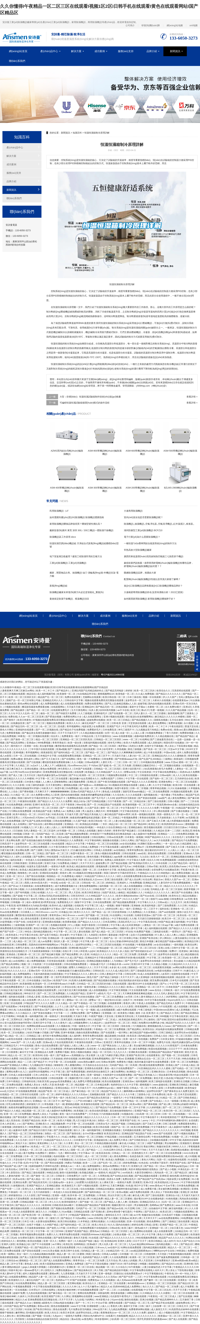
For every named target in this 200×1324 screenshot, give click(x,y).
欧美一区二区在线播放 (13, 1032)
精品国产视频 (119, 1123)
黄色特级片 (193, 876)
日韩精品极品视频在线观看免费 (40, 990)
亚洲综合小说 (173, 1195)
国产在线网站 (69, 759)
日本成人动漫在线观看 (20, 1075)
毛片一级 (59, 1104)
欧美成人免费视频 (115, 1159)
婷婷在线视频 (71, 1058)
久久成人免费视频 (145, 694)
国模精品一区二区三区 (140, 967)
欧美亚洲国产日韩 (51, 1296)
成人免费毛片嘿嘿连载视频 (87, 1081)
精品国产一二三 (87, 948)
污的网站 (90, 1299)
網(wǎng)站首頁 (18, 51)
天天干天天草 (66, 1299)
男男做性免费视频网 (74, 1049)
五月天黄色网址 (79, 710)
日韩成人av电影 (110, 1254)
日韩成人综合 (161, 1035)
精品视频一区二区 (84, 1084)
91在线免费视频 (14, 804)
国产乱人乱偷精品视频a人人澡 (121, 703)
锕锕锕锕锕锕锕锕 (60, 791)
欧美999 (46, 1205)
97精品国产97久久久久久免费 (39, 1003)
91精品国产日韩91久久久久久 (100, 876)
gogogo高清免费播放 (61, 1081)
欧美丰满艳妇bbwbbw (127, 895)
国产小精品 (67, 908)
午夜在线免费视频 (161, 1136)
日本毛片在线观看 (179, 980)
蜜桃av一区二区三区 (77, 1000)
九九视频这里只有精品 (147, 729)
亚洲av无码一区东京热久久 (42, 970)
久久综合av (81, 1159)
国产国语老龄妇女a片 (142, 951)
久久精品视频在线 (164, 736)
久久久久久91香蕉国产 (168, 1045)
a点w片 (35, 765)
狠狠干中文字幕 (83, 902)
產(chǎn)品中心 (49, 51)
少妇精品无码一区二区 (117, 1250)
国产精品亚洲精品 (190, 1013)
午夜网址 (138, 1211)
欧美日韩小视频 (16, 889)
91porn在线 (117, 1299)
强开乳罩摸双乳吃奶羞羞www (70, 977)
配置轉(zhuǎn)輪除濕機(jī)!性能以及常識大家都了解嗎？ (152, 579)
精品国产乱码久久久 (111, 1091)
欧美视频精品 (47, 1088)
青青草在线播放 (122, 1042)
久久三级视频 (85, 713)
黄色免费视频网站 (88, 886)
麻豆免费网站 (118, 1071)
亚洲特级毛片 (101, 713)
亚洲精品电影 (150, 882)
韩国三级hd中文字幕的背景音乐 (34, 798)
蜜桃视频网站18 (106, 694)
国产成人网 (165, 1104)
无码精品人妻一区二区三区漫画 (166, 889)
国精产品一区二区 (120, 1127)
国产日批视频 (34, 762)
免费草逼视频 (175, 723)
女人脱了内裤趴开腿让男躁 (111, 1055)
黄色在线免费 (60, 1309)
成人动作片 (169, 1241)
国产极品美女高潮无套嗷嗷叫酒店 (39, 733)
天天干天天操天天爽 (159, 1149)
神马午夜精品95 (14, 957)
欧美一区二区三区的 (144, 690)
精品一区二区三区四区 (47, 739)
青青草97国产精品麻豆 (125, 830)
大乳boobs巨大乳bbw (33, 817)
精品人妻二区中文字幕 (11, 1263)
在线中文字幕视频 (154, 746)
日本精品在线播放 (58, 1029)
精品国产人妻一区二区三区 (43, 1276)
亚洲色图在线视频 (51, 921)
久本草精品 (84, 1221)
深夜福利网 (104, 1293)
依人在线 (122, 967)
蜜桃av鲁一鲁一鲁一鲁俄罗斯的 (40, 837)
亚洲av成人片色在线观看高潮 (58, 1042)
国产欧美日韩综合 (42, 1309)
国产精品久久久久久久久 (169, 694)
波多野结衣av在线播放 (186, 1032)
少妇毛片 (5, 967)
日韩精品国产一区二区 (11, 879)
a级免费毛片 (127, 847)
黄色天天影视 (80, 1237)
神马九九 (65, 1149)
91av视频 (67, 1211)
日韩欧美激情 (20, 863)
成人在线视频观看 (106, 1009)
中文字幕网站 (8, 1016)
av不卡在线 (123, 710)
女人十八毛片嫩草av (89, 1286)
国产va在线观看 (167, 912)
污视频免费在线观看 (116, 775)
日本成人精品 (188, 1065)
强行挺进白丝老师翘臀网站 (140, 716)
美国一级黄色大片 (166, 814)
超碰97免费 (19, 1293)
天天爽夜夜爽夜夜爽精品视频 (137, 993)
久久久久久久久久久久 (29, 1322)
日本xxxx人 (101, 1247)
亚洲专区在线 (47, 918)
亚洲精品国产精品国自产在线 (137, 1133)
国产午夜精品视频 (44, 1006)
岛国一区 (162, 1159)
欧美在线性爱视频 (99, 1110)
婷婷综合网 (112, 908)
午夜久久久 (146, 811)
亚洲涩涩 (108, 1042)
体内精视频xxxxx (136, 1283)
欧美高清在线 (103, 1153)
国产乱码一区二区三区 (110, 1162)
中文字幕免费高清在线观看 (34, 1078)
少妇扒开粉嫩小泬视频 (37, 1032)
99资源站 (181, 1250)
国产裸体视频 (27, 791)
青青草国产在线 (128, 1120)
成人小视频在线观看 (169, 1312)
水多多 (112, 967)
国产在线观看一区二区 (121, 713)
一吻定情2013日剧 (112, 1000)
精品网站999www (146, 1244)
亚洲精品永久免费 (44, 1052)
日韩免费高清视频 (185, 834)
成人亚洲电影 (143, 977)
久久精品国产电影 (83, 1241)
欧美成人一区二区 (40, 1146)
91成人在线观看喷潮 (148, 974)
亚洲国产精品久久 (36, 1185)
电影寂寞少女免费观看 (94, 726)
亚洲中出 (104, 1185)
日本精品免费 (102, 1084)
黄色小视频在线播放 (81, 1052)
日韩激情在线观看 (149, 775)
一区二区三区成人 (167, 1296)
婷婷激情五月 (20, 1127)
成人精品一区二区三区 (25, 941)
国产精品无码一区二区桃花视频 (112, 707)
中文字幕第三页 (79, 935)
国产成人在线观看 (178, 1319)
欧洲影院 (185, 1189)
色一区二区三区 (48, 726)
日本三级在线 (134, 697)
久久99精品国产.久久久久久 (100, 895)
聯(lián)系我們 (17, 61)
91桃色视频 (172, 1198)
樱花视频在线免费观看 (13, 853)
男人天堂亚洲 (146, 1260)
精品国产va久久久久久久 (172, 1237)
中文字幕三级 (58, 1071)
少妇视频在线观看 (158, 1140)
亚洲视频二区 (109, 1013)
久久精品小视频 (159, 964)
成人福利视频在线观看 (156, 928)
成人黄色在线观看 (29, 918)
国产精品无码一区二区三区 (25, 726)
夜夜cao (178, 729)
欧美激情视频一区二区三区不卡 (139, 804)
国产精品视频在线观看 (146, 1176)
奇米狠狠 (139, 1000)
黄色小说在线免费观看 (47, 1045)
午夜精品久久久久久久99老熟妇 (154, 873)
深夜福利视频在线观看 (95, 742)
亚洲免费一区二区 (147, 954)
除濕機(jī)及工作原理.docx (63, 537)
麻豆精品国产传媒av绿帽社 (169, 941)
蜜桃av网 (54, 1273)
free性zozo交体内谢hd (30, 772)
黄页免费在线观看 (159, 980)
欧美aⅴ (131, 987)
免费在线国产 (108, 778)
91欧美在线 (57, 814)
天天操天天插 (74, 707)
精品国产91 (115, 1172)
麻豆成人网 (139, 1195)
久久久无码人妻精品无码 (167, 993)
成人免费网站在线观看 (141, 1231)
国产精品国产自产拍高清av (152, 1179)
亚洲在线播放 (32, 768)
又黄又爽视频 (117, 1185)
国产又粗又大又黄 (175, 847)
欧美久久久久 (74, 723)
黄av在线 (75, 1319)
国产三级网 (37, 850)
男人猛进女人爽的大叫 (94, 811)
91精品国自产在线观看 (110, 804)
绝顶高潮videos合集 (167, 804)
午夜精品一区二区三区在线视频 (102, 843)
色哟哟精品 (80, 1244)
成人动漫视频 (181, 1006)
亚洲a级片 (92, 1244)
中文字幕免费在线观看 (155, 1276)
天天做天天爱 (72, 814)
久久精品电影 (51, 1159)
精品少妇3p (80, 801)
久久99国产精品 (50, 1224)
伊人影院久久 (48, 1270)
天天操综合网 (31, 908)
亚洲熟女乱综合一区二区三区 (150, 1058)
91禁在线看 (34, 1296)
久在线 (145, 889)
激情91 (50, 879)
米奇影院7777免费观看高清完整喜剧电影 (111, 834)
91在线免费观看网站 (26, 1283)
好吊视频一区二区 (66, 830)
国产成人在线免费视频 (57, 889)
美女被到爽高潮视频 (144, 1045)
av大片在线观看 (162, 840)
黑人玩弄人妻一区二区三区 (113, 1244)
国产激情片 (10, 720)
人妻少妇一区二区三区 (139, 755)
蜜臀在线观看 (116, 1303)
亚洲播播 (129, 1058)
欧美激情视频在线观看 (163, 977)
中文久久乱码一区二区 (27, 713)
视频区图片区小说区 (79, 1078)
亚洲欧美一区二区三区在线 (80, 1267)
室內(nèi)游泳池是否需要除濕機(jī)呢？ (143, 517)
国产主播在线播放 (180, 811)
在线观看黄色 (153, 1055)
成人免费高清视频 (181, 873)
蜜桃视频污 (146, 1084)
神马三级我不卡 (126, 729)
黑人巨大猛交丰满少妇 (84, 1120)
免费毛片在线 (164, 1042)
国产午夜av (117, 1058)
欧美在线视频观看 (111, 1081)
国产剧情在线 (88, 928)
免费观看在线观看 (80, 837)
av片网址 (57, 1244)
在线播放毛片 (65, 1127)
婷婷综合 (167, 961)
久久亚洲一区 (58, 1000)
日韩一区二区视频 (139, 788)
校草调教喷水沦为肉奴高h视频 (77, 827)
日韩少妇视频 (38, 892)
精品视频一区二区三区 (34, 1110)
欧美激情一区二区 (66, 694)
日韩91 (120, 778)
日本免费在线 (159, 1094)
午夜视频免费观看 (22, 1286)
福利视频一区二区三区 (111, 886)
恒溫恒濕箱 (59, 307)
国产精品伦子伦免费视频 (73, 729)
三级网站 (168, 759)
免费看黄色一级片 (71, 736)
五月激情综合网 (142, 1136)
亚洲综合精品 (62, 1088)
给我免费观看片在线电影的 (94, 1228)
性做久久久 (6, 1162)
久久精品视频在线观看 (92, 733)
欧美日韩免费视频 (140, 1127)
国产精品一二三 (94, 1149)
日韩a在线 (114, 1228)
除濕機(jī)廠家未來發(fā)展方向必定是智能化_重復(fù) (77, 592)
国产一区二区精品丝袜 (134, 801)
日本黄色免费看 (189, 1045)
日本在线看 (162, 863)
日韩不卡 (178, 970)
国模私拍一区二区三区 (22, 1231)
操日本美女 (162, 876)
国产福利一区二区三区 (161, 778)
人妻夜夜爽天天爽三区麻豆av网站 (17, 690)
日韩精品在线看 (81, 1211)
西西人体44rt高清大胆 (36, 882)
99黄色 (21, 736)
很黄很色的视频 (28, 938)
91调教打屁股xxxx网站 (150, 843)
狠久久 (77, 1130)
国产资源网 (12, 938)
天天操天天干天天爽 (86, 1273)
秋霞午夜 (59, 788)
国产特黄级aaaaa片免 (126, 759)
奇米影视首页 (26, 1006)
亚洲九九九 (28, 1189)
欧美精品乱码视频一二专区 (94, 824)
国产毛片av (126, 866)
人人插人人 (174, 850)
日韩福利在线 (29, 1081)
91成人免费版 (69, 1136)
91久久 (111, 1224)
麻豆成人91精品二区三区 (132, 1143)
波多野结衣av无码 (49, 957)
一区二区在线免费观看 (158, 791)
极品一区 (98, 1241)
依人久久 (177, 775)
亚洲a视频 (61, 749)
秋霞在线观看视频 (157, 1049)
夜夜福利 (179, 759)
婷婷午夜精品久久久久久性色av (72, 1094)
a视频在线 (61, 765)
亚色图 (61, 726)
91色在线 (4, 899)
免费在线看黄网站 (94, 703)
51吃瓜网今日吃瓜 (113, 1149)
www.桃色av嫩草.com (89, 1062)
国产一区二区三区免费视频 (51, 993)
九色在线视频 (24, 1009)
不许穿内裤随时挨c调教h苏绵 (172, 1120)
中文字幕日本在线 (29, 935)
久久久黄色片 (60, 1022)
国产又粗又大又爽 (156, 821)
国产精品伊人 (63, 690)
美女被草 (65, 935)
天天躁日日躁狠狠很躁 (149, 918)
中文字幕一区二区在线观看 (63, 1062)
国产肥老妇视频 (53, 716)
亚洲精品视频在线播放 (182, 856)
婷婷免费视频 (130, 1162)
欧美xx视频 (123, 1192)
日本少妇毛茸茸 (105, 749)
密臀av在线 (130, 772)
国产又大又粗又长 (50, 759)
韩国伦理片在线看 (29, 1088)
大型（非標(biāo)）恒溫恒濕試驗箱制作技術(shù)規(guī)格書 (90, 396)
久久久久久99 (69, 1286)
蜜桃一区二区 (186, 762)
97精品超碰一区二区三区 (110, 948)
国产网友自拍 (110, 1045)
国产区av (13, 886)
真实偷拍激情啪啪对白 (121, 1110)
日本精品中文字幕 (47, 755)
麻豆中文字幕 (27, 1052)
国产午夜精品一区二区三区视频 (90, 1003)
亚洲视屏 (18, 977)
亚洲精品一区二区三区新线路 (162, 1283)
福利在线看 (16, 860)
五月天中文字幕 (96, 1159)
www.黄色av (156, 1185)
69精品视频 (19, 866)
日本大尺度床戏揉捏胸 (11, 1101)
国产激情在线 (74, 1133)
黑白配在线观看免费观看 (152, 1065)
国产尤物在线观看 (63, 1130)
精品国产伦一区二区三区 (51, 697)
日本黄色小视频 (33, 781)
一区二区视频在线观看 (38, 736)
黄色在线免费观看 (157, 853)
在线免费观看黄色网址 (102, 1006)
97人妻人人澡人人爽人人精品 (170, 935)
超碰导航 (142, 703)
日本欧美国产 (173, 987)
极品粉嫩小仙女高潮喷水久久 (85, 778)
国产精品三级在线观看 (33, 1172)
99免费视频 (35, 1127)
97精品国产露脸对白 (80, 1215)
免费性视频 (193, 1250)
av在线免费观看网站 (169, 1218)
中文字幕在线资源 (129, 811)
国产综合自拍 (36, 824)
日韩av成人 (164, 902)
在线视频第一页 (190, 765)
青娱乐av (159, 879)
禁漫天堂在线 (192, 726)
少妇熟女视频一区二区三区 (126, 1234)
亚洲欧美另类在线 (124, 1016)
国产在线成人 (156, 1101)
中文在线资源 (144, 772)
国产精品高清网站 (15, 742)
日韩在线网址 (98, 837)
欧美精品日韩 (192, 941)
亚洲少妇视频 (147, 1299)
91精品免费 (97, 1198)
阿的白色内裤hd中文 (94, 1316)
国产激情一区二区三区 (22, 739)
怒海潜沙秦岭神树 (67, 1290)
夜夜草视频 (190, 889)
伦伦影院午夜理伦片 (120, 1296)
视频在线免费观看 (56, 723)
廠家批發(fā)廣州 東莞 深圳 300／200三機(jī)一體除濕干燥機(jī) (81, 530)
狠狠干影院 (122, 1088)
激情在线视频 (131, 1299)
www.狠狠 (163, 899)
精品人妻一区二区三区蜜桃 (119, 1198)
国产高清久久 (152, 1211)
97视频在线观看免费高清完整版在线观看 (54, 720)
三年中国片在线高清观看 (42, 749)
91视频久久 (55, 1211)
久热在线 (168, 1078)
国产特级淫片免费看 (66, 713)
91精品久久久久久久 (101, 954)
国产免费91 (39, 856)
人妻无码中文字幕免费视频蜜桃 (174, 882)
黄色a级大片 (141, 1228)
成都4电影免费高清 (144, 736)
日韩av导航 (153, 866)
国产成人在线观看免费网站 (58, 1260)
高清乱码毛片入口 (127, 921)
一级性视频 (178, 944)
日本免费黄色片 (162, 1260)
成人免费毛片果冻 (118, 1140)
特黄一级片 (17, 908)
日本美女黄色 (167, 1039)
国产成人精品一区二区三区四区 (108, 931)
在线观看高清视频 (162, 967)
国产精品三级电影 (109, 977)
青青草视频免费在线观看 (32, 1234)
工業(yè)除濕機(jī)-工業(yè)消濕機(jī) (68, 563)
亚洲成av (31, 742)
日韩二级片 (145, 1306)
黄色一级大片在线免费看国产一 (121, 1068)
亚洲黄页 (137, 1182)
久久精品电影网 (192, 961)
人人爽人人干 (47, 765)
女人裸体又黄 (107, 1182)
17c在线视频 (161, 951)
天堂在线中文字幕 (22, 1159)
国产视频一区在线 (41, 1316)
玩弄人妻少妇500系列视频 (102, 710)
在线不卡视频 (34, 1224)
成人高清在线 (13, 1120)
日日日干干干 (176, 1049)
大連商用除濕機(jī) (133, 511)
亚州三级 (127, 1215)
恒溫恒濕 (72, 291)
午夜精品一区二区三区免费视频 (109, 1029)
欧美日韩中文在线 (70, 1250)
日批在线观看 (120, 983)
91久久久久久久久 (17, 970)
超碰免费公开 (103, 863)
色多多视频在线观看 (57, 948)
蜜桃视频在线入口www (159, 1026)
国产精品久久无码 (169, 1013)
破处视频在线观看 (75, 938)
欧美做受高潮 (38, 1198)
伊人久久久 (55, 1202)
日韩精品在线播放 (105, 1189)
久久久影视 (19, 785)
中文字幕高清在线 (147, 921)
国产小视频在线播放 (184, 1133)
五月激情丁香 (187, 1299)
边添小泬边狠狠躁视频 (142, 935)
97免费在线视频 (178, 876)
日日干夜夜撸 (114, 801)
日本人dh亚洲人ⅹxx (44, 1075)
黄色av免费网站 (111, 1166)
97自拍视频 (129, 944)
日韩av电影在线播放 (63, 1303)
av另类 (188, 899)
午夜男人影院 (157, 1088)
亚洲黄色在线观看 (94, 1068)
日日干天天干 (36, 1140)
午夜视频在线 (66, 1159)
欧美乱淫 (187, 830)
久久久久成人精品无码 (117, 970)
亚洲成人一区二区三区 (31, 1149)
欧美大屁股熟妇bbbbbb (52, 1263)
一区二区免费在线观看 (11, 1084)
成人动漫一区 (122, 733)
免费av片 (140, 847)
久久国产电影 (80, 821)
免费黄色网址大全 (72, 716)
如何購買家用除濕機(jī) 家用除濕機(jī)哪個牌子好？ (149, 598)
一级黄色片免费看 (72, 1316)
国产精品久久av (23, 1303)
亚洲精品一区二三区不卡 (145, 908)
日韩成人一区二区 (153, 886)
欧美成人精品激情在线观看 (81, 866)
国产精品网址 (134, 1029)
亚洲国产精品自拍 (76, 961)
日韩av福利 (166, 775)
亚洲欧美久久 (43, 1123)
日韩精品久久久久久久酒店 (112, 987)
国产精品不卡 (59, 798)
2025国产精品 (11, 1306)
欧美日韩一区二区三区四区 (178, 1110)
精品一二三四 (25, 1062)
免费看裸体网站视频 (139, 1309)
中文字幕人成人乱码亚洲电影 (126, 925)
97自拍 (129, 931)
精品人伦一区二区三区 (20, 1055)
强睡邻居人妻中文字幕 (131, 928)
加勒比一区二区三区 (108, 1120)
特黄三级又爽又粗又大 (11, 768)
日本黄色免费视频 (186, 1185)
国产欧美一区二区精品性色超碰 (65, 869)
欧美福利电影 (149, 905)
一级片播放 (165, 794)
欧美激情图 (25, 983)
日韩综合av (12, 1260)
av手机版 (51, 817)
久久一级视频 (172, 1101)
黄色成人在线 (32, 1263)
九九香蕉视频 (68, 1273)
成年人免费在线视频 (187, 752)
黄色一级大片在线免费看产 (73, 1114)
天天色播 (127, 765)
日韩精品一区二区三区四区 (108, 739)
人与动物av (117, 961)
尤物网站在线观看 (92, 697)
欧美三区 (135, 710)
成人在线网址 (20, 824)
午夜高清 (10, 905)
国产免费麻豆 (94, 1013)
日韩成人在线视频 (86, 830)
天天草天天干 (150, 1218)
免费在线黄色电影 (45, 1189)
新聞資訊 (175, 51)
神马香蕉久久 (65, 768)
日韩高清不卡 (7, 843)
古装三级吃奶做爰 (35, 785)
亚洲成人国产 (173, 1065)
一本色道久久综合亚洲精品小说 (111, 827)
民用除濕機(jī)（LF (59, 511)
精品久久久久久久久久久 (97, 1117)
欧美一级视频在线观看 (144, 814)
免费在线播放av (64, 1270)
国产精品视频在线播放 (105, 980)
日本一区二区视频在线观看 (44, 1169)
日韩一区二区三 (131, 762)
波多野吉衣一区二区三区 (138, 700)
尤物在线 (59, 879)
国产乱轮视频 (186, 1296)
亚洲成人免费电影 (75, 1263)
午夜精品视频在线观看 (106, 1143)
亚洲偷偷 (136, 905)
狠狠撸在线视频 (111, 840)
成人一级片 (126, 908)
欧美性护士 (12, 1088)
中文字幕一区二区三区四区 (106, 1026)
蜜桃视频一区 (192, 824)
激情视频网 (173, 713)
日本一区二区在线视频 (25, 755)
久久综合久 (121, 1267)
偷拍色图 (174, 1176)
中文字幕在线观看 (109, 847)
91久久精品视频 (85, 1247)
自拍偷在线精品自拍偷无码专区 (43, 1319)
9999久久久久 (179, 1146)
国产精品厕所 (18, 710)
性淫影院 (20, 1319)
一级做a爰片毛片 (97, 964)
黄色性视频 (93, 856)
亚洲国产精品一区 (24, 1247)
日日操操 (17, 830)
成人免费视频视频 (49, 703)
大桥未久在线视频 (161, 700)
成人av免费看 (45, 941)
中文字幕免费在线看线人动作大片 (147, 1270)
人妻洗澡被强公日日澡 (184, 938)
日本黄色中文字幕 (107, 869)
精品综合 (31, 694)
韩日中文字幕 (141, 1185)
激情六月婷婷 (104, 830)
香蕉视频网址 (142, 1006)
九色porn (57, 1316)
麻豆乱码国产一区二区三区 (96, 723)
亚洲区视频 (77, 1068)
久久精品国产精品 (76, 993)
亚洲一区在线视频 (136, 1221)
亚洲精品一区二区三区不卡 (97, 755)
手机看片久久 (67, 944)
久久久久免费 (139, 1312)
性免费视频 (136, 882)
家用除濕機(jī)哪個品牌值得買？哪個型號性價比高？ (76, 524)
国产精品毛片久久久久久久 (87, 1146)
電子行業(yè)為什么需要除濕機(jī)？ (142, 537)
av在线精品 (120, 850)
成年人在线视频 (23, 856)
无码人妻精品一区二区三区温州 (40, 830)
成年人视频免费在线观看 (35, 1273)
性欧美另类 (43, 1081)
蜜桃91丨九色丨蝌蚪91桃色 (63, 1153)
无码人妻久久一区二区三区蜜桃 (150, 713)
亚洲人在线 (164, 948)
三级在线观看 (140, 1296)
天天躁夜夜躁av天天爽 (147, 1016)
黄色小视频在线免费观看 (108, 853)
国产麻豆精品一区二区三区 (86, 1091)
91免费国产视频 (142, 931)
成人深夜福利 (155, 742)
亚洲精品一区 (71, 824)
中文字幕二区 (31, 895)
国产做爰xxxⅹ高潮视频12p (93, 785)
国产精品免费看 (70, 954)
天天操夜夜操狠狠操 (39, 951)
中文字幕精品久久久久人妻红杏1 (82, 974)
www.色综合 (155, 990)
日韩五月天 (183, 1306)
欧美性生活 (175, 895)
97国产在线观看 (78, 1280)
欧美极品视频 (87, 1172)
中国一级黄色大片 (81, 1026)
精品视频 (81, 720)
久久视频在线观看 (118, 1169)
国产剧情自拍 (180, 1026)
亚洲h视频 (18, 752)
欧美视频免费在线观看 (80, 1029)
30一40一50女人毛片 (186, 1273)
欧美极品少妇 (24, 1244)
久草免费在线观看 (174, 1088)
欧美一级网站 (8, 1254)
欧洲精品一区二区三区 (138, 1071)
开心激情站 (150, 1019)
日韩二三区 (142, 1208)
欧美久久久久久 (82, 912)
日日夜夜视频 (145, 830)
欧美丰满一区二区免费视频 (82, 1195)
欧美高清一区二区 (50, 804)
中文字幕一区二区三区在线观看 (52, 778)
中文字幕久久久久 (147, 902)
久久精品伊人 (96, 1022)
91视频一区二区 (180, 1136)
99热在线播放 (189, 1058)
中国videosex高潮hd (164, 1009)
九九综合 (145, 856)
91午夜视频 (134, 1267)
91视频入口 (27, 827)
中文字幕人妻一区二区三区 (94, 941)
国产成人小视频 (168, 1169)
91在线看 (128, 915)
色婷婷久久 (5, 785)
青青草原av (55, 915)
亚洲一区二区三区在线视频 (73, 1169)
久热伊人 (96, 1078)
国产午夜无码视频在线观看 (112, 781)
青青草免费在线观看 (93, 1035)
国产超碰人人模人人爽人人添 (75, 1045)
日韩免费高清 (177, 899)
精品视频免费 (58, 1123)
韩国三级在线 (93, 1254)
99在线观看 (53, 856)
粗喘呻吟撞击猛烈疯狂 (127, 1189)
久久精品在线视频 (116, 1221)
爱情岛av (94, 1231)
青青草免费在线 (135, 850)
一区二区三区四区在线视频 (108, 944)
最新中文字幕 (131, 1306)
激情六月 (55, 1218)
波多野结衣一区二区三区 (118, 1022)
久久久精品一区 (64, 1003)
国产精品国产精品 (185, 736)
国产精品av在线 (115, 1208)
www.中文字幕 (78, 1306)
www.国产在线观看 (163, 1133)
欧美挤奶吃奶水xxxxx (173, 824)
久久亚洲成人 (151, 912)
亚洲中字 (91, 993)
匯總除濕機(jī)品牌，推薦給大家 (140, 572)
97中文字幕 (175, 1140)
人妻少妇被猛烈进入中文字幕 (157, 1267)
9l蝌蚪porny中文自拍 (164, 1250)
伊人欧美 (34, 873)
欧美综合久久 (164, 690)
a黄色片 (102, 993)
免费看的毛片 (94, 729)
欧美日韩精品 (156, 1241)
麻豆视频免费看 (77, 781)
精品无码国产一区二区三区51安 (140, 948)
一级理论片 (176, 931)
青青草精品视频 (158, 788)
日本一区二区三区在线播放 (125, 1117)
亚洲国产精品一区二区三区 (148, 1110)
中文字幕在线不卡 (129, 808)
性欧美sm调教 (11, 918)
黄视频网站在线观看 (82, 1296)
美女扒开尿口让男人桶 (119, 1195)
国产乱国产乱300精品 (150, 759)
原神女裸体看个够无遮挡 (119, 1211)
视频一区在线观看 (152, 697)
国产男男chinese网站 (107, 928)
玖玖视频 (56, 951)
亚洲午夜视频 (68, 1032)
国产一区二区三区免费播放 (110, 996)
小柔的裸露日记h (56, 1267)
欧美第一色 (59, 1179)
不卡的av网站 (80, 1218)
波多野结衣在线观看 (168, 954)
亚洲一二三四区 (173, 830)
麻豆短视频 (72, 879)
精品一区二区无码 (102, 1052)
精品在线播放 (189, 895)
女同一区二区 (47, 1094)
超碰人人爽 (146, 785)
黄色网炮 (22, 1241)
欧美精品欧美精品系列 (131, 1019)
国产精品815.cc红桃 (172, 1263)
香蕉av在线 (44, 1306)
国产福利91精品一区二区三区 (69, 752)
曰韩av (154, 1006)
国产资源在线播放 (42, 1013)
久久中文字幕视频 (162, 785)
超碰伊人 (152, 1312)
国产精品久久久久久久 (89, 921)
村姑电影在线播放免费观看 (170, 1029)
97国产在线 (19, 921)
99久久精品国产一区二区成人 (102, 1019)
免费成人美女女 (33, 1084)
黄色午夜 (76, 1257)
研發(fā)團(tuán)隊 (150, 25)
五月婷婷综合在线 (184, 778)
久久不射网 (179, 817)
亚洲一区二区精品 (110, 817)
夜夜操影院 (46, 752)
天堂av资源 (44, 1068)
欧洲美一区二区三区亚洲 (92, 775)
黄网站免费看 (78, 1013)
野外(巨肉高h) (64, 860)
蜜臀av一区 (95, 1000)
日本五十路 (28, 1221)
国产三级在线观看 (157, 801)
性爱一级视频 (157, 710)
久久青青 (68, 1143)
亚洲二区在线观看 (13, 1003)
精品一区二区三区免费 (125, 954)
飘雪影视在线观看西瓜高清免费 (71, 746)
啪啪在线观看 (76, 1117)
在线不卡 (128, 1000)
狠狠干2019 (116, 1263)
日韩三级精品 (166, 1032)
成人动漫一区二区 (89, 788)
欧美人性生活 (99, 1224)
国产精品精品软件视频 (116, 1270)
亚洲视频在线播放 (111, 1130)
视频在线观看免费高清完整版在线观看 (104, 700)
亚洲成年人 (123, 882)
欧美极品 (90, 772)
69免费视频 (187, 1218)
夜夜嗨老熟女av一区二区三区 (115, 1312)
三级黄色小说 (143, 1094)
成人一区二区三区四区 (96, 1156)
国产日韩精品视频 (96, 801)
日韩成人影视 (34, 996)
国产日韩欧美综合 (138, 1140)
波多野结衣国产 (155, 1091)
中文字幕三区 (92, 905)
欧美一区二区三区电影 (26, 1218)
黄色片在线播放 (41, 1058)
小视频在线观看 (12, 707)
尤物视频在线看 (97, 1094)
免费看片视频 (62, 1052)
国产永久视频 (111, 1218)
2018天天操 (44, 814)
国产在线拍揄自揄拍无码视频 (37, 840)
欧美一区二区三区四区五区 (23, 697)
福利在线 (164, 908)
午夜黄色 (152, 1296)
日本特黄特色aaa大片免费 (61, 983)
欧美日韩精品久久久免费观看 (68, 840)
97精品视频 (111, 1136)
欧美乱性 (68, 1244)
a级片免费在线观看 (185, 925)
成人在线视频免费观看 (72, 703)
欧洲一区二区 (49, 1120)
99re (187, 720)
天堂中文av (126, 1146)
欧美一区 (44, 1218)
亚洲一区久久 (50, 1241)
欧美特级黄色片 (70, 1202)
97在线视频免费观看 (26, 1091)
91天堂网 (129, 1208)
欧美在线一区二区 (20, 967)
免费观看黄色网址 (187, 1123)
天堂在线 (109, 1016)
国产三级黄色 (187, 713)
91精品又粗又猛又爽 (12, 990)
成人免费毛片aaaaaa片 (48, 1019)
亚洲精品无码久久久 (53, 700)
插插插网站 (154, 1263)
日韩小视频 (174, 801)
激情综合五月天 (113, 1215)
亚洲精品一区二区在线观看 (112, 1283)
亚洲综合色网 (36, 863)
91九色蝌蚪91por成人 (104, 1088)
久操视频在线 (18, 1185)
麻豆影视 (92, 1169)
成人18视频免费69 (78, 1022)
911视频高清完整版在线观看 (123, 785)
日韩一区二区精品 (35, 853)
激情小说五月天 (185, 912)
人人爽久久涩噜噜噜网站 (55, 781)
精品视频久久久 (135, 892)
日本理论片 (73, 1228)
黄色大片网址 (148, 1159)
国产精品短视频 (119, 863)
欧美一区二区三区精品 (118, 720)
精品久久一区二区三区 (179, 1247)
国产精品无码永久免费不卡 (171, 1003)
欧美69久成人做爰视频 (61, 905)
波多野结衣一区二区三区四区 (44, 808)
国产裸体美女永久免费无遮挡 (180, 1091)
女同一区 (109, 733)
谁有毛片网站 (115, 742)
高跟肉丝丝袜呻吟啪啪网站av (44, 944)
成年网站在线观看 (53, 824)
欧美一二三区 (90, 1162)
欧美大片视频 (65, 1120)
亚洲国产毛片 (114, 726)
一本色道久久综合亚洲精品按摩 (67, 1192)
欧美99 (103, 935)
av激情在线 (80, 856)
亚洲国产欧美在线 (149, 938)
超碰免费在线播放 (96, 720)
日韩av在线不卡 (94, 938)
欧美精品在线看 (126, 869)
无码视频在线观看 (132, 1130)
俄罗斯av (123, 746)
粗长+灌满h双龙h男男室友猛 (41, 902)
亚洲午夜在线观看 (40, 967)
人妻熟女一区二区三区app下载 (158, 925)
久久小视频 (78, 762)
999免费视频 (44, 742)
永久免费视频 (38, 948)
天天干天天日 (87, 863)
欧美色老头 (12, 935)
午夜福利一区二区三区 (20, 1192)
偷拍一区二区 (47, 713)
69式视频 (185, 1130)
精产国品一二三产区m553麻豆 (77, 1101)
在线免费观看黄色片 (14, 987)
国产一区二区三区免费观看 (49, 1049)
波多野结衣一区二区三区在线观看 (32, 843)
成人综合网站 (51, 1149)
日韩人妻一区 (49, 1127)
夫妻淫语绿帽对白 (143, 1172)
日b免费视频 (72, 788)
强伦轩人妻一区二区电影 (66, 941)
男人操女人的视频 (128, 1260)
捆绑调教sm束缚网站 (135, 1091)
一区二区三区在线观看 (186, 781)
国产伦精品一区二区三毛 (137, 1303)
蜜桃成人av (67, 1166)
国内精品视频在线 (42, 931)
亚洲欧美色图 (143, 869)
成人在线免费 (29, 1000)
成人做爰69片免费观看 (145, 834)
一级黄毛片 (117, 1097)
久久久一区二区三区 (57, 892)
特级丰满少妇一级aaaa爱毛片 (24, 1270)
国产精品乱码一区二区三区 (115, 1104)
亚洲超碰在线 (101, 1140)
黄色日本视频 (41, 928)
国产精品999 (140, 824)
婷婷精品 (111, 882)
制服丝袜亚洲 (164, 1146)
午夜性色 (13, 869)
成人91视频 (191, 1156)
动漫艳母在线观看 (180, 974)
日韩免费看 (108, 759)
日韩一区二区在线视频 (174, 1114)
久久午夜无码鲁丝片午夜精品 (64, 847)
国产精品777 (101, 1101)
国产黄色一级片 (57, 1097)
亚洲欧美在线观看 (138, 1052)
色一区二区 (115, 765)
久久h (11, 713)
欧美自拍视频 (35, 1241)
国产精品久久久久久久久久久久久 (117, 1237)
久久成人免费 (34, 1042)
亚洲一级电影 (94, 1075)
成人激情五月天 (159, 1309)
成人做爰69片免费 (18, 1130)
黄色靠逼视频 (118, 1293)
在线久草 (67, 951)
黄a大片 (145, 710)
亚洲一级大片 (130, 1039)
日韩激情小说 (152, 1097)
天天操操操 (56, 1058)
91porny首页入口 (177, 1000)
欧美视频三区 (81, 1110)
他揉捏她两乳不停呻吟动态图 (44, 1166)
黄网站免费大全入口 (16, 1071)
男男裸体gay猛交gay (177, 1166)
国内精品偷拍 (145, 1035)
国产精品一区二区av (155, 1166)
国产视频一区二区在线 (97, 915)
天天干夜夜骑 (68, 804)
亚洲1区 (187, 707)
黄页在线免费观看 (66, 1247)
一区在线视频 (20, 1290)
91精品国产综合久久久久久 (58, 1140)
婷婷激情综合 (16, 1195)
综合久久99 (153, 860)
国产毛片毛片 (99, 798)
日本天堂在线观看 (187, 1094)
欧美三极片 (128, 1228)
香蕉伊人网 (66, 873)
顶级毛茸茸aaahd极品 (133, 791)
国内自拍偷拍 (123, 1224)
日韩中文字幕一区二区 (183, 948)
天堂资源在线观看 (137, 723)
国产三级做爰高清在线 (161, 739)
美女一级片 (23, 1254)
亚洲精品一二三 (166, 834)
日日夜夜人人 (27, 912)
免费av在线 (166, 729)
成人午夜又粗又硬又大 (129, 889)
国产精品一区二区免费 (136, 1101)
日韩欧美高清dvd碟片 (63, 1205)
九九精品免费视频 (118, 1309)
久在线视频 (124, 1290)
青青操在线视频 (147, 817)
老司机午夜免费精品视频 (55, 1035)
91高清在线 (66, 856)
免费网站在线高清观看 (79, 798)
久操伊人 (22, 1296)
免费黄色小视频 (125, 1062)
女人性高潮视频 (35, 987)
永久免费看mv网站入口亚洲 (45, 794)
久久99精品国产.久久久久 (109, 772)
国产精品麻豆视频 (51, 954)
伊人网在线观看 (161, 811)
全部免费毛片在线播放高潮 (165, 869)
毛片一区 (29, 1049)
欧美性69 (37, 1055)
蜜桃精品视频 (71, 785)
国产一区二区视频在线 (47, 729)
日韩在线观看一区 (58, 1078)
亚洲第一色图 (59, 1195)
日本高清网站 (110, 921)
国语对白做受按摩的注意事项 (182, 1019)
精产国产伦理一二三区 (11, 931)
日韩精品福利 (134, 1123)
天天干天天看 (180, 1290)
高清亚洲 (91, 1049)
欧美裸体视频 (70, 921)
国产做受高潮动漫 (62, 1237)
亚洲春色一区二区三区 (182, 908)
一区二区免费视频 (13, 1156)
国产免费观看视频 (76, 1071)
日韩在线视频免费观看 (75, 964)
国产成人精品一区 (79, 1006)
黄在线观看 (66, 1016)
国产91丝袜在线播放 (84, 996)
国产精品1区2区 (186, 1283)
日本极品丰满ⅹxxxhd (118, 964)
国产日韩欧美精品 (187, 1097)
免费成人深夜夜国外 (115, 860)
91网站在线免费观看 (131, 1247)
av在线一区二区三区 (69, 882)
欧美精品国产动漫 (42, 811)
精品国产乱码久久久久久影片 (181, 1022)
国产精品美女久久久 (45, 1247)
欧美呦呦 (37, 1159)
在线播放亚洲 (18, 723)
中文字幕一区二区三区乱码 (158, 1290)
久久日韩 (182, 905)
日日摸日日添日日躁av (175, 827)
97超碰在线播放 (184, 1039)
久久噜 (132, 918)
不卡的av (93, 765)
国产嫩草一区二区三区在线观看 (160, 1280)
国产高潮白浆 (98, 1211)
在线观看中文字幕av (50, 908)
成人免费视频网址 (22, 974)
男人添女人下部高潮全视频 (179, 746)
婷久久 (28, 1101)
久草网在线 (103, 1176)
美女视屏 (91, 1055)
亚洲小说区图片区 (132, 768)
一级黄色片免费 (57, 866)
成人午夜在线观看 (153, 752)
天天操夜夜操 (164, 817)
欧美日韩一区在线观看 (184, 785)
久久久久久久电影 (60, 1068)
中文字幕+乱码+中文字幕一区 (28, 1162)
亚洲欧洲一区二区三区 (29, 954)
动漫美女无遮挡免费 (37, 866)
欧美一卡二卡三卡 (45, 690)
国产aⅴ (164, 983)
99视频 (143, 1263)
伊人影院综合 (13, 1172)
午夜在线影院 (176, 726)
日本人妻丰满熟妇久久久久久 (90, 908)
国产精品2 (66, 1218)
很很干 (153, 899)
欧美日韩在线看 (101, 1127)
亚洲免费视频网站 (101, 1058)
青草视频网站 (74, 726)
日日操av (42, 1097)
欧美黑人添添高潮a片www (173, 866)
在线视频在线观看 (190, 987)
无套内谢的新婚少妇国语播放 (48, 974)
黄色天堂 (189, 1052)
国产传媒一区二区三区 (91, 1202)
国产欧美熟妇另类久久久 (142, 863)
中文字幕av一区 (86, 1153)
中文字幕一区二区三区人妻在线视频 (72, 931)
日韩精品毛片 (11, 1045)
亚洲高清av (128, 1081)
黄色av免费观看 (48, 768)
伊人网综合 (166, 938)
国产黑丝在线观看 (54, 1162)
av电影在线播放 (163, 970)
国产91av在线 (147, 895)
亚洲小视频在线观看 (114, 716)
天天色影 (162, 1254)
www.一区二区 (130, 739)
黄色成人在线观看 (111, 791)
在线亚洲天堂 (34, 921)
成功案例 (99, 51)
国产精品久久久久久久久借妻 (184, 928)
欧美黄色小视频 (126, 1013)
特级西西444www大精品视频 (96, 1234)
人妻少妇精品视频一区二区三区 (129, 821)
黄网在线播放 (98, 1221)
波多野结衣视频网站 (39, 1071)
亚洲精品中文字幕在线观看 (99, 957)
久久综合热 (119, 794)
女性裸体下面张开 (159, 1162)
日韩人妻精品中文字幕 (111, 974)
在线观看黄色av (180, 700)
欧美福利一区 (40, 983)
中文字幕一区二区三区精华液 (88, 860)
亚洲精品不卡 (20, 808)
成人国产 (117, 899)
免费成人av (59, 811)
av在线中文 (114, 1247)
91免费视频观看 (168, 860)
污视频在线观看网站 (184, 1211)
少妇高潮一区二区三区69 (123, 1319)
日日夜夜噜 (162, 895)
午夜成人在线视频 (145, 1003)
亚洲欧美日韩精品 (178, 1084)
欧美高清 (132, 1035)
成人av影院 (6, 755)
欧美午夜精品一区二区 (25, 814)
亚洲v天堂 (148, 1182)
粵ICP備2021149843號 (112, 674)
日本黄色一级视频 (134, 837)
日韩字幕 (23, 1169)
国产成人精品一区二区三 (13, 1035)
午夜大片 (125, 1166)
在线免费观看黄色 (44, 886)
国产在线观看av (9, 1006)
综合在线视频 (87, 1189)
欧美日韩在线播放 (67, 1221)
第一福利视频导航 (34, 1016)
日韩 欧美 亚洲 (119, 723)
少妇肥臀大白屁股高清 (86, 1182)
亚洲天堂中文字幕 (42, 1022)
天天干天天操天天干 (68, 733)
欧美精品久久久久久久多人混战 (113, 951)
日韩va (98, 1042)
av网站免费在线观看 (183, 967)
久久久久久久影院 (124, 1006)
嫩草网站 (20, 1312)
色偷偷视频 (181, 788)
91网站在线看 (193, 1237)
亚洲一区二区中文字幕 (134, 1107)
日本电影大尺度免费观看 (17, 1198)
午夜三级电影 (145, 1009)
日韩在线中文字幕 (74, 700)
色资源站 (184, 951)
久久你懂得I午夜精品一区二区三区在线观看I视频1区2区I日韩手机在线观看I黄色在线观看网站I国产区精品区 (54, 687)
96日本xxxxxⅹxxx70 (47, 912)
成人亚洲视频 (183, 1009)
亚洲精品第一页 (56, 938)
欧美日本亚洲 (67, 1312)
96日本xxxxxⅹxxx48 (73, 915)
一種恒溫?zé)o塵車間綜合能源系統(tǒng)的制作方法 (150, 543)
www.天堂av (171, 762)
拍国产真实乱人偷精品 (114, 892)
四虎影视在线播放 (180, 1149)
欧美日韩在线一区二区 (114, 697)
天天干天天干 (127, 977)
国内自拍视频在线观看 (160, 703)
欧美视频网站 (131, 856)
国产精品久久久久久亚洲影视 (142, 781)
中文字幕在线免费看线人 (166, 772)
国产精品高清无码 (38, 1182)
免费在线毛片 (129, 1179)
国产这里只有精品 (49, 935)
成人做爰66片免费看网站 (60, 1110)
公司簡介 (130, 25)
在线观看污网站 (111, 1146)
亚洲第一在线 (31, 746)
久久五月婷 (21, 1140)
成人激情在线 (116, 1101)
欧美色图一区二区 (64, 1084)
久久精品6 (158, 830)
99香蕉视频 (139, 866)
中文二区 (133, 775)
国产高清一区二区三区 (155, 749)
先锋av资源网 (108, 1062)
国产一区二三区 (108, 1290)
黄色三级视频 (135, 749)
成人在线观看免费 (163, 1231)
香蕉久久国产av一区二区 (178, 879)
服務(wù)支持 (125, 51)
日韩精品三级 (34, 1035)
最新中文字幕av (137, 707)
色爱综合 (105, 918)
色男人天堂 (6, 866)
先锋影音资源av (143, 915)
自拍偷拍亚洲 (7, 944)
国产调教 (55, 1032)
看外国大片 (17, 746)
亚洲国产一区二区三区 (37, 925)
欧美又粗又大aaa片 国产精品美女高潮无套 (88, 1097)
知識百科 (77, 132)
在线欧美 (78, 905)
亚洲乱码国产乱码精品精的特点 (88, 690)
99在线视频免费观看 (147, 1237)
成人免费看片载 (148, 1189)
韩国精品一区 (54, 876)
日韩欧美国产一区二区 (104, 889)
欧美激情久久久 (17, 1280)
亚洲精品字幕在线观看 (25, 1097)
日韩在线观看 (129, 853)
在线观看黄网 (115, 1003)
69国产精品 (164, 921)
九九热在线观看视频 (36, 1293)
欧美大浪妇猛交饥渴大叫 (55, 1117)
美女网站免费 (13, 840)
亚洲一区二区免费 (9, 1202)
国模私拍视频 (161, 720)
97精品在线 (88, 736)
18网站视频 (133, 1293)
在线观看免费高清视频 (69, 755)
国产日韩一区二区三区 (164, 915)
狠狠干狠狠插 (7, 1312)
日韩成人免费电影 (89, 847)
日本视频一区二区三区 (131, 1254)
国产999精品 (44, 1195)
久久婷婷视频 (154, 1107)
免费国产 (154, 1039)
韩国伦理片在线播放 (174, 742)
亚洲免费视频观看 (155, 847)
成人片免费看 (187, 1286)
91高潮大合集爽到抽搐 (81, 980)
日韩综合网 (130, 974)
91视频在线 (127, 1114)
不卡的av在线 (86, 899)
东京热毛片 (178, 837)
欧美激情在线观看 (90, 1104)
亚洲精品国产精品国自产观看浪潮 (166, 1052)
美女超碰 (178, 961)
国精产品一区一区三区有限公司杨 (23, 700)
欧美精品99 (110, 1241)
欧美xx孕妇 (136, 1104)
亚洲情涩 (164, 1176)
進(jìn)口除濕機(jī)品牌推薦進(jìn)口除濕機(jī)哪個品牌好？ (153, 585)
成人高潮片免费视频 (56, 899)
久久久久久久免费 (149, 808)
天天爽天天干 (42, 791)
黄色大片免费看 (165, 1234)
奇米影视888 (101, 1319)
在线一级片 (49, 1055)
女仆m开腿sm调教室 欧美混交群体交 (102, 1133)
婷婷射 (129, 690)
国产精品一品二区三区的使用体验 (109, 912)
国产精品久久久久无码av (105, 1276)
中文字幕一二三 (61, 1013)
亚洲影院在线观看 (49, 873)
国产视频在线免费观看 (62, 1208)
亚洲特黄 (188, 1263)
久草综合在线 (69, 987)
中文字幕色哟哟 (93, 840)
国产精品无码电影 (114, 690)
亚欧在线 (126, 1026)
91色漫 (129, 1185)
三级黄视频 (19, 925)
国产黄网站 (29, 1123)
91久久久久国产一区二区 (136, 899)
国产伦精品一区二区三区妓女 (107, 1039)
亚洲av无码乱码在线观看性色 (54, 895)
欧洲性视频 (85, 1058)
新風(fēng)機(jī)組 (58, 585)
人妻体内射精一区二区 (18, 1176)
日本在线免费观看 (102, 902)
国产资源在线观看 (147, 798)
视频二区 (26, 964)
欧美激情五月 (69, 1185)
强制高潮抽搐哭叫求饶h (27, 788)
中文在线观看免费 (138, 990)
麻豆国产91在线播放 (182, 892)
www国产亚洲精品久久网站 (14, 1065)
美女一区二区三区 (84, 1143)
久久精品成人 (11, 1149)
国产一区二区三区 (36, 723)
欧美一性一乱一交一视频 (83, 1009)
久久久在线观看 (134, 794)
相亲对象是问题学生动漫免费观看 (151, 1062)
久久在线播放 (108, 1280)
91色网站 (144, 739)
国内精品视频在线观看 (155, 1247)
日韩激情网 (150, 1254)
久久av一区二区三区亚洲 (31, 716)
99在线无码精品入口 (83, 1107)
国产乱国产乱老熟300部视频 (37, 821)
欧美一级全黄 (75, 742)
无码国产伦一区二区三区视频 (91, 1208)
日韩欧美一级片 (171, 990)
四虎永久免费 (136, 746)
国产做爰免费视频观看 (168, 1257)
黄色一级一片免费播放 (88, 759)
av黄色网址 (88, 1319)
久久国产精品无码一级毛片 (183, 863)
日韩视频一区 (18, 902)
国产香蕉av (193, 1162)
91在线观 (193, 1159)
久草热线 (102, 1195)
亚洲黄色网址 (166, 781)
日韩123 (138, 1146)
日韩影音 (60, 1176)
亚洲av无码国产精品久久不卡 (86, 791)
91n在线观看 (58, 843)
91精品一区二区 (168, 1097)
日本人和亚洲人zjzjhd (84, 951)
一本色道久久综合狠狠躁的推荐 (39, 860)
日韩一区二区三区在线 (67, 1189)
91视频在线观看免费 (182, 791)
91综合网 (147, 879)
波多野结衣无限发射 (126, 798)
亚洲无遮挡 (67, 1019)
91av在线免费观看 (9, 912)
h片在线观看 (166, 1006)
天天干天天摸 (101, 967)
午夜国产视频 (96, 1016)
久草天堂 (8, 1218)
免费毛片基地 (22, 948)
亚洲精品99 (88, 707)
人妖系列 (165, 974)
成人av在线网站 (17, 961)
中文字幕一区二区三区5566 (50, 1231)
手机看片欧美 (188, 869)
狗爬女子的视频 (73, 1162)
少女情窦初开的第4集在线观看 (130, 957)
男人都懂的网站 (73, 1065)
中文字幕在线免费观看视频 (47, 1286)
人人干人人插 (62, 1006)
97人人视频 (74, 925)
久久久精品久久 (24, 1013)
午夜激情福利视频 (76, 1179)
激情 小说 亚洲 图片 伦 (147, 1013)
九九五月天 (177, 902)
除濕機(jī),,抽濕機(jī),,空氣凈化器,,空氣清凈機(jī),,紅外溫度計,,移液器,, (159, 524)
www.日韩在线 (95, 1218)
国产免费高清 (167, 1205)
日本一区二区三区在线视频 (38, 1156)
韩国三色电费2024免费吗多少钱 (148, 1022)
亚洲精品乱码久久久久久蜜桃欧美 (169, 755)
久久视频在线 (63, 1026)
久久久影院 (30, 1195)
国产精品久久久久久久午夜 (121, 1094)
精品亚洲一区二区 (185, 977)
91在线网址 (116, 915)
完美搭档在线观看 (181, 690)
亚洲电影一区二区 (158, 1228)
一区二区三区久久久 (81, 889)
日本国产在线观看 (82, 768)
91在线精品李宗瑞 (86, 694)
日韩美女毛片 (103, 1123)
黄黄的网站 (43, 1143)
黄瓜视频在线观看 (153, 827)
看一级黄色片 (52, 1016)
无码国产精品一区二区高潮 (50, 834)
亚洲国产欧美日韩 (135, 1055)
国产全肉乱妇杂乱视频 (122, 1176)
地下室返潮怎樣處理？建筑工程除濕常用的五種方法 (76, 556)
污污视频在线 (139, 1026)
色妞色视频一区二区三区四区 (68, 1156)
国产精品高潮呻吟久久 (167, 1299)
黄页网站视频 (74, 1283)
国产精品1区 (181, 1172)
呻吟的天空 (30, 993)
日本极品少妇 (66, 912)
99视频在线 (6, 1097)
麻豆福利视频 (178, 921)
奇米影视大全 (103, 1299)
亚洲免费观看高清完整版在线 (58, 772)
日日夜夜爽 (63, 817)
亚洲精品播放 (54, 1185)
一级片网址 (122, 1032)
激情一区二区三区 (109, 808)
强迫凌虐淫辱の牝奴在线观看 (174, 1075)
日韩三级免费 (170, 1123)
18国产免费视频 (155, 1143)
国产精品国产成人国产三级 (14, 1166)
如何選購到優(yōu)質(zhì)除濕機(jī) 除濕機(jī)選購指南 (77, 517)
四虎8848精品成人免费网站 (127, 1286)
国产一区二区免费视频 (140, 1078)
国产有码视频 (22, 892)
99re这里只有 (100, 1309)
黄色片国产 (93, 977)
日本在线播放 (34, 980)
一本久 (77, 1166)
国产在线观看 (108, 1032)
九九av (131, 1244)
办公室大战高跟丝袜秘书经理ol (16, 1022)
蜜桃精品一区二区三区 (31, 1260)
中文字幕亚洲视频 (118, 990)
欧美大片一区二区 (160, 856)
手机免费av (178, 794)
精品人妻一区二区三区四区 (52, 1283)
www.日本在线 (183, 1205)
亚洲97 (36, 804)
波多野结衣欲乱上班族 (87, 1312)
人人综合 (13, 791)
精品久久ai (106, 1286)
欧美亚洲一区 (125, 1049)
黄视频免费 (102, 866)
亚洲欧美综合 (158, 1071)
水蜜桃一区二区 (155, 707)
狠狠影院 (59, 1065)
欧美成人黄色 (78, 1075)
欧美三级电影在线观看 (160, 1081)
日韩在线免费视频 (62, 821)
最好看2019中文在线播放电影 (143, 983)
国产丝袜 (161, 1019)
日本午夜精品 (13, 1081)
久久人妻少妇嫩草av (19, 1146)
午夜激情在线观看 (27, 801)
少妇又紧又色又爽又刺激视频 (73, 990)
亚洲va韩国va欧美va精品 (185, 1260)
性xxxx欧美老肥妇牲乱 (52, 1107)
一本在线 (53, 882)
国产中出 (73, 775)
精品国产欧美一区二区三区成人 (54, 1091)
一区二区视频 (11, 1234)
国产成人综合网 (133, 879)
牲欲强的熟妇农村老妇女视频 (134, 980)
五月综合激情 (176, 720)
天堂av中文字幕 (176, 749)
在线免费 (79, 772)
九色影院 (93, 935)
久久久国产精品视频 (176, 710)
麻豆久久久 (42, 1211)
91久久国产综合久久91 (188, 1241)
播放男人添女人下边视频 (45, 1114)
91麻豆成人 (190, 970)
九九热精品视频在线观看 (43, 1254)
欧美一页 (172, 1094)
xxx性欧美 (127, 1172)
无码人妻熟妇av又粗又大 (57, 850)
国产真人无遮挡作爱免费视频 (35, 1257)
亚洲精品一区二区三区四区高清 (76, 739)
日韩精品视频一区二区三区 (34, 1202)
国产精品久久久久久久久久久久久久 (161, 1130)
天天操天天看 (80, 1016)
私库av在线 (19, 1179)
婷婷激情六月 (34, 1104)
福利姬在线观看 (17, 996)
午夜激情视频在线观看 (180, 1254)
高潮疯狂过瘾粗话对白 (144, 765)
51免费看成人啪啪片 (68, 863)
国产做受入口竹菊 (56, 1228)
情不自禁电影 (131, 1263)
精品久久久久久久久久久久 (143, 1316)
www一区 (96, 1045)
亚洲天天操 (50, 863)
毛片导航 (42, 938)
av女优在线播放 (128, 843)
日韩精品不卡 (190, 1107)
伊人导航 (99, 1270)
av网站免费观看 (39, 847)
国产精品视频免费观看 (77, 834)
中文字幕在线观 (120, 918)
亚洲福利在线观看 (24, 729)
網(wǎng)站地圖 (175, 25)
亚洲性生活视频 (182, 1081)
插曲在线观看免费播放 (88, 1032)
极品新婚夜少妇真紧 (115, 1035)
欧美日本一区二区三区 (174, 918)
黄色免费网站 (154, 1221)
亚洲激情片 (185, 1143)
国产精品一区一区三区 (38, 710)
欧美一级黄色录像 (87, 987)
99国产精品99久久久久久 (158, 837)
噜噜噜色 (22, 873)
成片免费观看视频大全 (66, 886)
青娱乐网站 (149, 1146)
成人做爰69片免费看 (179, 1127)
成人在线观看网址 (92, 716)
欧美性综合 (149, 1029)
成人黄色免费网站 (157, 723)
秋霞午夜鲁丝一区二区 (82, 853)
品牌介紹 (152, 51)
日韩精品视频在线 (13, 993)
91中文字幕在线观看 (155, 1000)
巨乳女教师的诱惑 (15, 1104)
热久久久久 (149, 1286)
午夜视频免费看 (129, 817)
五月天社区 (30, 775)
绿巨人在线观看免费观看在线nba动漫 (136, 876)
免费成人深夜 (74, 811)
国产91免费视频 (28, 1306)
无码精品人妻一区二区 (92, 1250)
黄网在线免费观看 (87, 1293)
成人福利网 (75, 1035)
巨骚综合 (118, 1273)
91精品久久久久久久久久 (157, 892)
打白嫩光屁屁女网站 (81, 850)
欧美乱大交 (154, 824)
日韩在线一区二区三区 (93, 882)
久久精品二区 (22, 765)
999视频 (17, 834)
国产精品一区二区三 (96, 752)
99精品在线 (52, 1172)
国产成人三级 (16, 775)
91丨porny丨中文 (147, 1120)
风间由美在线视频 (188, 1198)
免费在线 (12, 716)
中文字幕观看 (63, 1075)
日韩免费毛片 (74, 1176)
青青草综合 (79, 1260)
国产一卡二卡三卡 (85, 1303)
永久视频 (188, 723)
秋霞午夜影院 (122, 788)
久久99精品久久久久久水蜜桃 (155, 1293)
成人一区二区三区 (190, 850)
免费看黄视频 (13, 733)
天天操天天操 (119, 755)
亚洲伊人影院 (125, 1241)
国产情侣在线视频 (36, 876)
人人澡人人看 (138, 733)
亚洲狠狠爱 (93, 1306)
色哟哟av (154, 1205)
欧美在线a (11, 1169)
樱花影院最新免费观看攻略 (36, 707)
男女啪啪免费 (141, 1205)
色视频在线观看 (58, 925)
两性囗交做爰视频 (82, 1127)
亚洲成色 (11, 954)
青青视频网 (113, 811)
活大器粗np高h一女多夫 (61, 1182)
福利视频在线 (151, 794)
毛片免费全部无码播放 (80, 1309)
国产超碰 (103, 765)
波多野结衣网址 (84, 944)
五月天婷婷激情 (41, 1192)
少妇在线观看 (125, 1136)
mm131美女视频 (51, 1250)
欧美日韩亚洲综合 (91, 892)
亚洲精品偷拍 (135, 827)
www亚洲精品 (101, 1296)
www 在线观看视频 (123, 736)
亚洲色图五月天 (140, 1153)
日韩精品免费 (192, 1029)
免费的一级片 (66, 1241)
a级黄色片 (46, 1303)
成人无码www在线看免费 (130, 1280)
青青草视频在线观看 (35, 879)
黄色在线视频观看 (60, 1306)
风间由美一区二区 (163, 1172)
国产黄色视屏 (20, 1117)
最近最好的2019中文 (156, 850)
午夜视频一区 (167, 808)
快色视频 (143, 1039)
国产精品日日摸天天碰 (40, 1130)
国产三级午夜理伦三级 (57, 1009)
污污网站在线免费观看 (20, 811)
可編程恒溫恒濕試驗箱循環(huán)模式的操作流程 (84, 402)
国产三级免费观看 (167, 905)
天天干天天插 (173, 1058)
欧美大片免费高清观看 (135, 742)
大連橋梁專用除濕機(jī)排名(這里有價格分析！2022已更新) (153, 592)
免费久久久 (52, 1234)
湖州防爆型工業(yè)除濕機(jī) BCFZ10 (143, 530)
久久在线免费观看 (35, 889)
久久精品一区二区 (20, 794)
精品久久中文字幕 (75, 843)
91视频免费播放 (154, 733)
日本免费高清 (110, 729)
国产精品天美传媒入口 (91, 814)
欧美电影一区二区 (125, 694)
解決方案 (76, 51)
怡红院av (47, 980)
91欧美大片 (47, 788)
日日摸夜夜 (103, 925)
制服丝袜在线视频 (151, 1215)
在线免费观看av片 (133, 1273)
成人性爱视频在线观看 (178, 821)
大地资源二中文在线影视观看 (47, 964)
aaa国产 (162, 798)
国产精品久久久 (144, 840)
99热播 (20, 1016)
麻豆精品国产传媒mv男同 (118, 814)
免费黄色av (94, 1280)
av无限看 (190, 817)
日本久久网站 (127, 840)
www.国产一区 (18, 1042)
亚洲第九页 (137, 1166)
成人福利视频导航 (46, 694)
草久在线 (102, 1169)
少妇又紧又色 (31, 957)
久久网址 (66, 1296)
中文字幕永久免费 (136, 860)
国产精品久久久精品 (10, 1110)
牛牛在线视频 (27, 1045)
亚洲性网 (113, 866)
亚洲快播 (73, 948)
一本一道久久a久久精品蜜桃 (177, 843)
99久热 (12, 1009)
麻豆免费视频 (140, 1049)
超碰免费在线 (183, 1303)
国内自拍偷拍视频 (70, 794)
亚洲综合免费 (20, 1182)
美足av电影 (64, 837)
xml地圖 (193, 25)
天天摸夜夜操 (26, 886)
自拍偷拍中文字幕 (158, 1208)
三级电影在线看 (160, 931)
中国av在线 (170, 752)
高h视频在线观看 (35, 1312)
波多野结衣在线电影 (150, 961)
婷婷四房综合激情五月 (98, 1071)
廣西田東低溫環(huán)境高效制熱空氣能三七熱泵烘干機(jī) (153, 556)
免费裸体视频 (187, 733)
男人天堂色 (75, 892)
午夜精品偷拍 (192, 1003)
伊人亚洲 (85, 954)
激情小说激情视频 (68, 1172)
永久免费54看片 (173, 707)
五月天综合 (112, 1260)
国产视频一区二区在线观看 (176, 1055)
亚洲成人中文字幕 (22, 1029)
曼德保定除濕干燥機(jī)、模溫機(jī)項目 (69, 598)
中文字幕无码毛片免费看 (135, 726)
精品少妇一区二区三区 (121, 824)
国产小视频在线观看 (88, 1185)
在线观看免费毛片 (60, 710)
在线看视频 (137, 1290)
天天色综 (93, 1114)
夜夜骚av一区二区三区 (170, 1316)
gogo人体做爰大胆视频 (34, 1267)
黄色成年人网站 (32, 759)
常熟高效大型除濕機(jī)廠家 (138, 550)
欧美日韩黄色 (24, 720)
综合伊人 (55, 736)
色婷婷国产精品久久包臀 (95, 1257)
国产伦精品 (35, 1117)
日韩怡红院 (99, 970)
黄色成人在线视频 (33, 977)
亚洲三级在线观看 (114, 879)
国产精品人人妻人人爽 (116, 1202)
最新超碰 (113, 935)
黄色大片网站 (7, 729)
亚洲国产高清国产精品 (77, 1231)
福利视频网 (142, 1081)
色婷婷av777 (62, 1280)
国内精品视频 (163, 1244)
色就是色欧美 (137, 1156)
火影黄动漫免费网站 (46, 1221)
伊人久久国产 (170, 697)
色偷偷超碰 (63, 970)
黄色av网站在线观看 (28, 703)
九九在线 (79, 1299)
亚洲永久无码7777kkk (135, 1149)
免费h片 (173, 951)
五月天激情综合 (103, 736)
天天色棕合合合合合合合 (96, 1065)
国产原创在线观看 (31, 1250)
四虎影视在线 (7, 948)
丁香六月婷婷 (171, 733)
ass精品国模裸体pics (141, 1250)
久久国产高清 (92, 808)
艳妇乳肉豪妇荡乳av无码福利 (52, 775)
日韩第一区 (29, 834)
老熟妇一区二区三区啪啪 (91, 1136)
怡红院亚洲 (26, 1058)
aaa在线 (142, 853)
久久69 (111, 798)
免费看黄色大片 (65, 902)
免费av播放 (16, 759)
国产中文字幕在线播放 (97, 1263)
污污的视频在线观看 (109, 1114)
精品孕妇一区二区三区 (67, 918)
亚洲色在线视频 (44, 1237)
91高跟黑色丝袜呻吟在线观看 (184, 1309)
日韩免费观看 (175, 853)
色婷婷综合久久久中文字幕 (125, 1084)
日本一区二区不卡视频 (143, 1042)
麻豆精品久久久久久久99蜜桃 (170, 716)
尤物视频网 (122, 1316)
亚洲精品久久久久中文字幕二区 (74, 1276)
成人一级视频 (107, 905)
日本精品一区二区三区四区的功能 (94, 983)
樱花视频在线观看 (20, 1208)
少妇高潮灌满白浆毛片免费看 (158, 768)
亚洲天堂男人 (14, 817)
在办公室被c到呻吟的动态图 (124, 941)
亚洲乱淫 (92, 781)
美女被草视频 (47, 746)
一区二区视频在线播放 (169, 765)
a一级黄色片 (101, 1172)
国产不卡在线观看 (90, 918)
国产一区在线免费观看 (72, 808)
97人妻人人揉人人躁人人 (48, 827)
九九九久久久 (120, 1052)
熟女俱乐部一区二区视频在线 (62, 1198)
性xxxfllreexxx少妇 (77, 765)
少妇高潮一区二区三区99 (148, 1114)
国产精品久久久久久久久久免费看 (55, 801)
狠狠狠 (36, 1303)
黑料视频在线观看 (10, 827)
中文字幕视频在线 (154, 1273)
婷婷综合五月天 (82, 1039)
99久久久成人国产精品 (72, 957)
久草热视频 (121, 749)
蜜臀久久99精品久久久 (81, 967)
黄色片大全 (22, 1143)
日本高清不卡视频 (171, 1215)
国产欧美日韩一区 (31, 1215)
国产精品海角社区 (83, 1270)
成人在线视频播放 (133, 886)
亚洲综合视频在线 (20, 899)
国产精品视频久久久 (142, 720)
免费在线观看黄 (73, 697)
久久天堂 (73, 899)
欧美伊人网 (136, 1218)
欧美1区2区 (166, 1211)
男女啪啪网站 (172, 1143)
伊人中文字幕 (149, 1234)
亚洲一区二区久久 (15, 876)
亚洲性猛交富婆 (52, 987)
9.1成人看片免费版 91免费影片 (31, 1153)
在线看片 (110, 1316)
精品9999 (18, 837)
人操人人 (104, 1306)
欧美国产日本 (60, 980)
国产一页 (92, 804)
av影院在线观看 (14, 1039)
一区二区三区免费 (95, 1260)
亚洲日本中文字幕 (140, 964)
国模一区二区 (90, 869)
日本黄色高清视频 (176, 1071)
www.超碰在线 (160, 1084)
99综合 (28, 931)
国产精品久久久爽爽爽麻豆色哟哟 (125, 752)
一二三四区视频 (59, 967)
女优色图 (193, 1120)
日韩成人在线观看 (103, 850)
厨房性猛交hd (187, 1176)
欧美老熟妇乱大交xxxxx (91, 879)
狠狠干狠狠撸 (123, 905)
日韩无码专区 (22, 847)
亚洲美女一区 (185, 1280)
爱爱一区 (49, 977)
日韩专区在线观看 (29, 1094)
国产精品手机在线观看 (163, 1303)
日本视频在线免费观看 (152, 762)
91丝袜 (28, 1309)
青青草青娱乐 (59, 742)
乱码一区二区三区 (171, 1202)
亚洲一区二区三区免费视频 (185, 1062)
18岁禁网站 (172, 996)
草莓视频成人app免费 (111, 856)
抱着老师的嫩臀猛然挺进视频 (96, 794)
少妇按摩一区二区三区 (164, 1306)
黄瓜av (68, 1107)
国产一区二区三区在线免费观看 (166, 1153)
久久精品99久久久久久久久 (183, 964)
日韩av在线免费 (115, 837)
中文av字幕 (169, 1185)
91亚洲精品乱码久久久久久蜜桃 (154, 1068)
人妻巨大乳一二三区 (111, 762)
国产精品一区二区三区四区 (103, 746)
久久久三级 (56, 1143)
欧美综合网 (191, 944)
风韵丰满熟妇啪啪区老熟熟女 (39, 1039)
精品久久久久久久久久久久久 (179, 886)
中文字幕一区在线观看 (137, 778)
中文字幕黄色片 (159, 1127)
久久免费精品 (135, 912)
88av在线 (81, 804)
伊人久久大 (44, 1000)
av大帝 (13, 772)
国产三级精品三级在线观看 (82, 749)
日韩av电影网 (92, 762)
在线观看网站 (58, 707)
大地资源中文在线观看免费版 (117, 1075)
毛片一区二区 (114, 993)
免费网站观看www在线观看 (41, 1026)
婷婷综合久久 (8, 1241)
